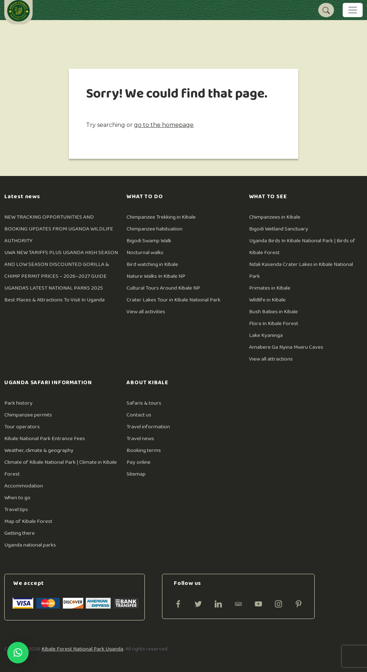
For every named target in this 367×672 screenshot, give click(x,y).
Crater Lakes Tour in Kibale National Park (173, 299)
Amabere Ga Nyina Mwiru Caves (286, 347)
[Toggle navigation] (353, 10)
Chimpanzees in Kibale (274, 217)
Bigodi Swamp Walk (149, 240)
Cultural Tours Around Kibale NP (163, 287)
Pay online (139, 462)
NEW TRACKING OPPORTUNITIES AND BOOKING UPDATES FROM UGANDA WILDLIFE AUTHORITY (58, 229)
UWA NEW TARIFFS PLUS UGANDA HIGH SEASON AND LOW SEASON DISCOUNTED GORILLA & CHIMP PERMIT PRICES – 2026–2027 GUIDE (61, 264)
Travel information (148, 426)
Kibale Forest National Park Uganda (82, 648)
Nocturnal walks (145, 252)
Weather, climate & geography (38, 450)
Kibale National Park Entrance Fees (44, 438)
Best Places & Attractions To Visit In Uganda (54, 299)
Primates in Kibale (269, 287)
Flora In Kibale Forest (273, 323)
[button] (18, 652)
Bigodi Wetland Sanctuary (278, 228)
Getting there (19, 533)
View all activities (146, 311)
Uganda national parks (30, 544)
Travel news (140, 438)
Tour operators (22, 426)
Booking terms (144, 450)
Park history (18, 403)
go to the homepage (164, 124)
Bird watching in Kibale (152, 264)
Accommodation (23, 485)
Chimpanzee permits (28, 414)
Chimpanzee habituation (154, 228)
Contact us (139, 414)
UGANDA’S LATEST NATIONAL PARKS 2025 (53, 287)
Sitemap (136, 474)
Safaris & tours (144, 403)
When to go (17, 497)
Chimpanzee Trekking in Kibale (161, 217)
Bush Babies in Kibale (273, 311)
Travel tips (16, 509)
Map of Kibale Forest (28, 521)
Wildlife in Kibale (267, 299)
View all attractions (271, 358)
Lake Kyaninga (266, 335)
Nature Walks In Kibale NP (156, 276)
